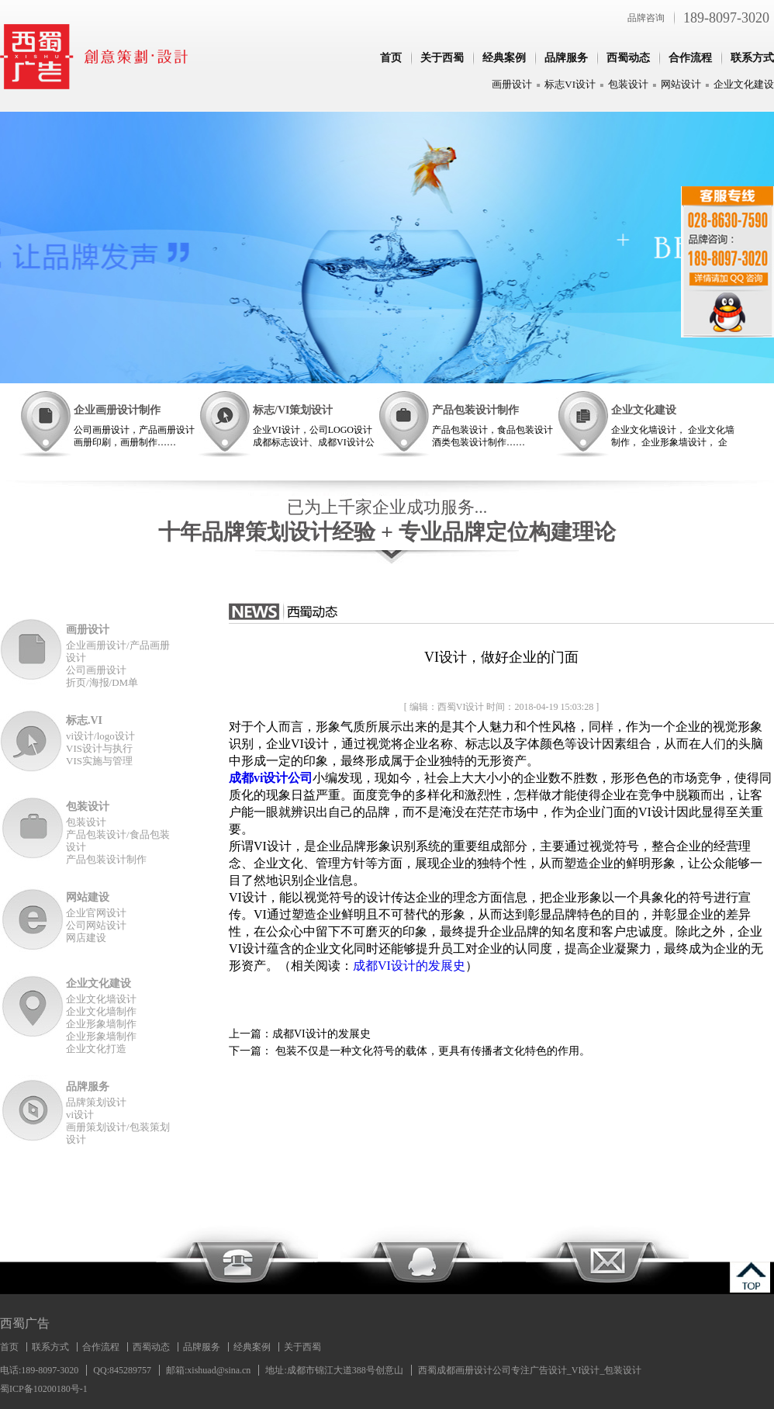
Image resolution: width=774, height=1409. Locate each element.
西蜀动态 (628, 58)
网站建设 (87, 897)
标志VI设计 (570, 84)
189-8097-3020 (726, 18)
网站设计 (681, 84)
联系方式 (752, 58)
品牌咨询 (646, 17)
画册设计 (512, 84)
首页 (391, 58)
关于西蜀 (442, 58)
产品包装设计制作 (475, 410)
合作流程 (690, 58)
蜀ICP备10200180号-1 (44, 1388)
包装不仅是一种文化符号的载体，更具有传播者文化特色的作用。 (431, 1051)
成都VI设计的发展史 (409, 965)
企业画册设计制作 (117, 410)
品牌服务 (566, 58)
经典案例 (504, 58)
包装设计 (628, 84)
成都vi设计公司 (271, 777)
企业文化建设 (744, 84)
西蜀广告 (25, 1323)
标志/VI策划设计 (293, 410)
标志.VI (84, 720)
